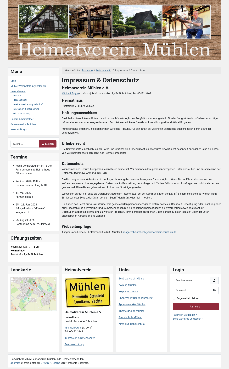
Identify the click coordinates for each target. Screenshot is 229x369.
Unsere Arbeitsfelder (22, 119)
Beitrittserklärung (21, 113)
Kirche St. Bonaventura (132, 323)
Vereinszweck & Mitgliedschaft (28, 104)
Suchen (48, 143)
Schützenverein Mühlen (132, 278)
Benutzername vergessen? (188, 318)
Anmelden (195, 306)
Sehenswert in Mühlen (23, 124)
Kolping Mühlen (128, 285)
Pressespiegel (20, 100)
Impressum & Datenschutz (26, 109)
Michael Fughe (70, 93)
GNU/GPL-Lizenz (50, 362)
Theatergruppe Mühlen (132, 310)
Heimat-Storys (19, 129)
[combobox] (25, 144)
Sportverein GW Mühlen (132, 304)
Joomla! (15, 362)
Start (13, 80)
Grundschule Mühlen (130, 317)
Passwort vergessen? (185, 314)
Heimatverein (18, 91)
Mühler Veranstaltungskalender (28, 86)
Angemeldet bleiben (188, 298)
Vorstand (17, 95)
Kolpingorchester (128, 291)
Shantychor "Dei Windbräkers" (136, 298)
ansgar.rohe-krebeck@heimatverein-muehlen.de (149, 232)
